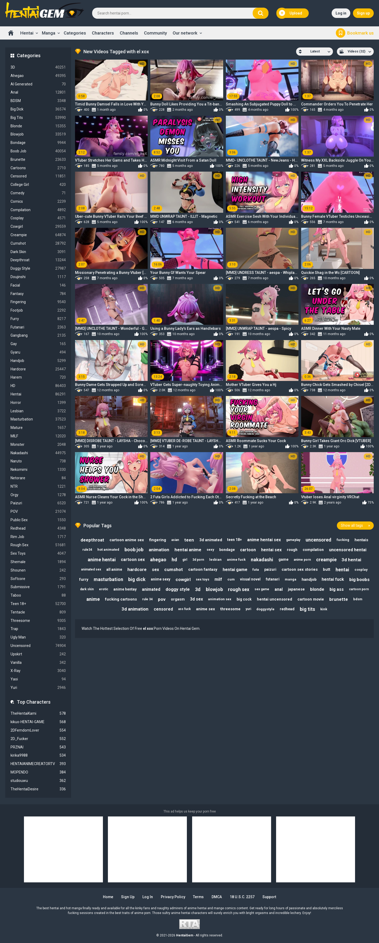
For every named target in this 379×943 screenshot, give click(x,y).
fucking (343, 540)
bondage (227, 550)
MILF (38, 436)
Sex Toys (38, 553)
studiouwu (38, 780)
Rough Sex (38, 545)
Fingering (38, 302)
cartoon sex (133, 559)
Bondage (38, 143)
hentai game (235, 569)
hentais (361, 540)
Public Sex (38, 520)
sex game (262, 589)
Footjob (38, 310)
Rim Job (38, 537)
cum (231, 579)
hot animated (108, 550)
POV (38, 511)
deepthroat (92, 539)
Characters (103, 33)
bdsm (358, 599)
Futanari (38, 327)
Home (10, 33)
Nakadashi (38, 453)
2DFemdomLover (38, 730)
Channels (129, 33)
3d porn (198, 560)
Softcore (38, 579)
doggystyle (266, 609)
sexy (210, 550)
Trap (38, 629)
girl (184, 560)
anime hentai (101, 559)
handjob (309, 579)
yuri (248, 609)
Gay (38, 344)
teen (189, 539)
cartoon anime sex (126, 540)
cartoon (248, 549)
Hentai (26, 33)
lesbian (215, 560)
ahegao (158, 559)
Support (269, 897)
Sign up (363, 13)
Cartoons (38, 168)
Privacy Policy (173, 897)
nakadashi (262, 559)
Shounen (38, 570)
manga (290, 579)
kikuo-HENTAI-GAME (38, 722)
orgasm (178, 599)
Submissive (38, 587)
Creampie (38, 235)
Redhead (38, 528)
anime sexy (160, 579)
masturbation (108, 579)
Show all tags (352, 525)
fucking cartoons (121, 599)
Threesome (38, 620)
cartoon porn (359, 589)
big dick (137, 579)
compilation (313, 550)
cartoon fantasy (202, 569)
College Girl (38, 184)
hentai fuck (333, 579)
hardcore (137, 569)
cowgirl (183, 579)
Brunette (38, 159)
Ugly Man (38, 637)
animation (159, 549)
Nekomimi (38, 469)
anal (279, 589)
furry (83, 579)
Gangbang (38, 335)
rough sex (239, 589)
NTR (38, 486)
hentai (343, 569)
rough (292, 550)
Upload (290, 13)
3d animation (135, 609)
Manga (48, 33)
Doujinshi (38, 277)
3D (38, 67)
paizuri (271, 569)
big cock (244, 599)
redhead (287, 609)
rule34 (87, 550)
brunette (339, 599)
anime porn (302, 560)
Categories (75, 33)
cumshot (173, 569)
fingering (157, 540)
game (283, 559)
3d (198, 589)
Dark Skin (38, 252)
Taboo (38, 595)
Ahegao (38, 76)
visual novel (250, 579)
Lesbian (38, 411)
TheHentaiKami (38, 713)
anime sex (205, 609)
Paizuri (38, 503)
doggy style (178, 589)
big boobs (360, 579)
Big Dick (38, 109)
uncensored (319, 540)
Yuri (38, 687)
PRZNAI (38, 747)
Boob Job (38, 151)
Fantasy (38, 294)
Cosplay (38, 218)
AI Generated (38, 84)
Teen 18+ (38, 604)
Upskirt (38, 654)
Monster (38, 444)
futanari (273, 579)
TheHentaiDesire (38, 789)
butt (327, 569)
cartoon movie (311, 599)
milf (218, 579)
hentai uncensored (274, 599)
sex (155, 569)
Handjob (38, 361)
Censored (38, 176)
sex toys (202, 579)
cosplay (361, 570)
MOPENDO (38, 772)
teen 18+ (234, 540)
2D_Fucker (38, 739)
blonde (317, 589)
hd (174, 559)
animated (151, 589)
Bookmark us (360, 33)
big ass (337, 589)
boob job (133, 549)
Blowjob (38, 134)
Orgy (38, 495)
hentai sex (271, 549)
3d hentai (351, 559)
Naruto (38, 461)
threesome (230, 609)
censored (163, 609)
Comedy (38, 193)
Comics (38, 201)
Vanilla (38, 662)
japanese (296, 589)
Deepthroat (38, 260)
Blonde (38, 126)
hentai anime (187, 549)
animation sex (220, 599)
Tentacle (38, 612)
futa (256, 570)
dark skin (87, 589)
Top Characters (34, 702)
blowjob (214, 589)
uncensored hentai (348, 549)
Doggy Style (38, 268)
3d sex (196, 599)
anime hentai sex (264, 539)
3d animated (210, 540)
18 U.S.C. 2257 (242, 897)
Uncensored (38, 646)
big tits (307, 609)
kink (324, 609)
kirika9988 (38, 755)
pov (162, 599)
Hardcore (38, 369)
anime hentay (125, 589)
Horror (38, 402)
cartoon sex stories (300, 569)
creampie (326, 559)
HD (38, 386)
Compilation (38, 210)
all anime (114, 569)
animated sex (91, 569)
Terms (198, 897)
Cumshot (38, 243)
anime (93, 599)
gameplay (293, 539)
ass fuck (184, 609)
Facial (38, 285)
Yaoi (38, 679)
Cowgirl (38, 226)
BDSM (38, 101)
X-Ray (38, 671)
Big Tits (38, 117)
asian (175, 539)
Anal (38, 92)
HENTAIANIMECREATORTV (38, 764)
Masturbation (38, 419)
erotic (103, 589)
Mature (38, 427)
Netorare (38, 478)
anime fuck (236, 560)
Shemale (38, 562)
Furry (38, 319)
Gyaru (38, 352)
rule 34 (147, 599)
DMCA (217, 897)
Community (155, 33)
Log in (341, 13)
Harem (38, 377)
